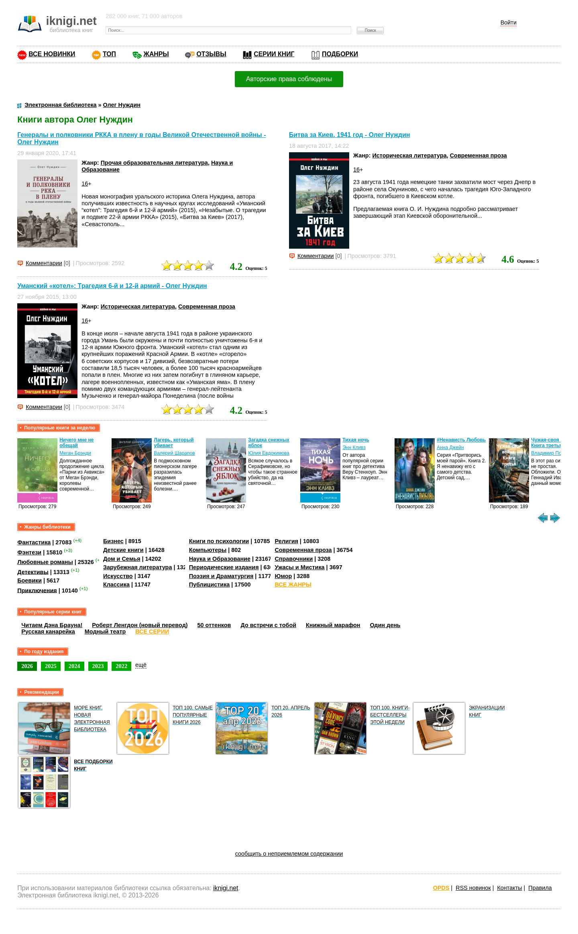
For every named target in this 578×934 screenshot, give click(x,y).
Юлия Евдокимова (268, 453)
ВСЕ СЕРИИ (152, 631)
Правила (540, 888)
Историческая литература (409, 155)
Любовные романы (45, 562)
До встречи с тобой (268, 625)
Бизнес (113, 541)
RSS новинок (473, 888)
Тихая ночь (355, 440)
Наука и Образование (219, 559)
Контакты (509, 888)
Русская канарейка (48, 631)
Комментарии (44, 263)
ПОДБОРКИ (340, 54)
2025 (51, 666)
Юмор (283, 576)
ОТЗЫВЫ (211, 54)
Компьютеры (208, 550)
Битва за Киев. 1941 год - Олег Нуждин (349, 134)
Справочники (294, 559)
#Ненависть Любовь (461, 440)
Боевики (29, 580)
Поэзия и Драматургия (221, 576)
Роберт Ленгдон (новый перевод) (139, 625)
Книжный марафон (333, 625)
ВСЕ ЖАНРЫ (293, 584)
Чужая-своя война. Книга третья (553, 442)
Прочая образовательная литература (154, 162)
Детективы (33, 571)
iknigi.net (225, 888)
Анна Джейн (450, 447)
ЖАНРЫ (156, 54)
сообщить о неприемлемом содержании (289, 853)
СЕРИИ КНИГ (274, 54)
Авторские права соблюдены (289, 79)
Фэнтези (29, 552)
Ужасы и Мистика (299, 567)
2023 (98, 666)
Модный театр (105, 631)
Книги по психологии (219, 541)
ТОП (109, 54)
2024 (74, 666)
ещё (141, 665)
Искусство (118, 576)
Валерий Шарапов (174, 453)
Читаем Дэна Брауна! (51, 625)
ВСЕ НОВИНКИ (51, 54)
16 (84, 183)
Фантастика (34, 542)
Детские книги (123, 550)
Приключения (37, 590)
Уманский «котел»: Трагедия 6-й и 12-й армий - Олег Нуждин (112, 285)
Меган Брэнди (75, 453)
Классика (116, 584)
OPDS (441, 888)
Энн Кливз (354, 447)
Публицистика (209, 584)
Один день (385, 625)
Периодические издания (224, 567)
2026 (27, 666)
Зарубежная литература (137, 567)
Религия (286, 541)
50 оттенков (214, 625)
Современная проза (478, 155)
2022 (121, 666)
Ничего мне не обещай (76, 442)
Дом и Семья (121, 559)
